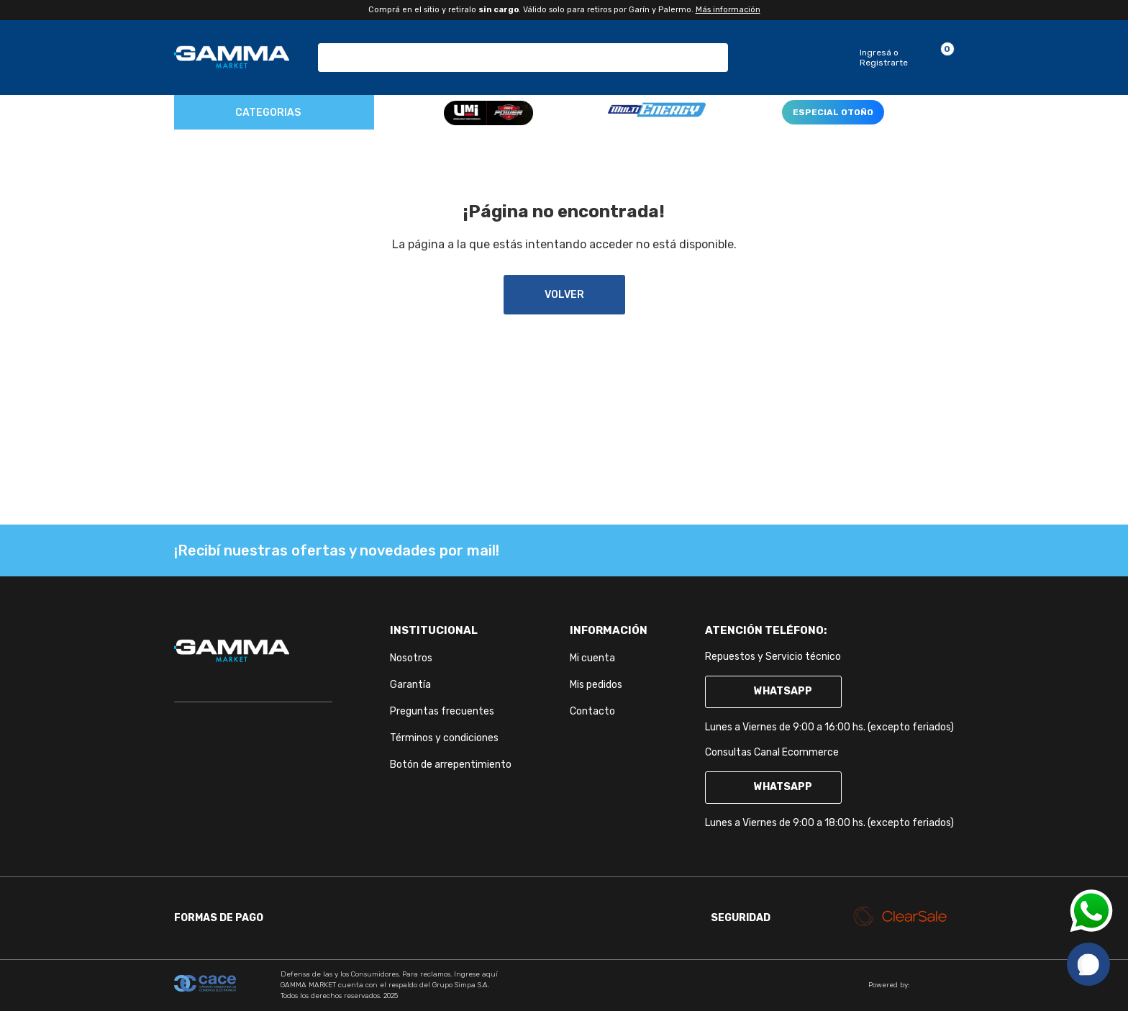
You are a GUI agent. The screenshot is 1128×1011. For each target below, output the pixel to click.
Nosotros (411, 658)
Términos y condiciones (444, 738)
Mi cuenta (592, 658)
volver (564, 295)
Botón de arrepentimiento (450, 764)
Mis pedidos (596, 685)
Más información (728, 9)
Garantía (410, 685)
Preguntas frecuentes (442, 711)
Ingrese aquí (476, 974)
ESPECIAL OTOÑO (833, 112)
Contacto (592, 711)
